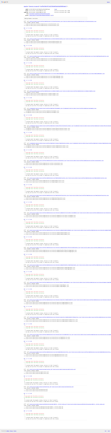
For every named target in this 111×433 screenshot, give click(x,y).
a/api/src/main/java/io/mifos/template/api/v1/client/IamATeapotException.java (49, 56)
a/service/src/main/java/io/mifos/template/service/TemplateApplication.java (48, 178)
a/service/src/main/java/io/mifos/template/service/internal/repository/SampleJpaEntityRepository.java (55, 317)
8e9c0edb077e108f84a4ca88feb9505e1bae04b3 (39, 13)
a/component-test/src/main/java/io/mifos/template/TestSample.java (46, 108)
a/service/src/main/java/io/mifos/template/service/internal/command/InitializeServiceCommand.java (54, 212)
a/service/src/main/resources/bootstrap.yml (40, 386)
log (55, 9)
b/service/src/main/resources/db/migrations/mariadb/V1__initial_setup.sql (86, 404)
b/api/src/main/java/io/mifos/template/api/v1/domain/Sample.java (79, 91)
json (109, 431)
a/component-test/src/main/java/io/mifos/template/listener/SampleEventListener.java (50, 143)
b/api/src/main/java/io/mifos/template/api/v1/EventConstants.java (79, 21)
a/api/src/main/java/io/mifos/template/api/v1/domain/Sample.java (45, 91)
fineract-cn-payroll (34, 6)
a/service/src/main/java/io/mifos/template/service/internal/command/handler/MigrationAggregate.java (54, 247)
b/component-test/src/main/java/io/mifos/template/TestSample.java (79, 108)
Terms (15, 431)
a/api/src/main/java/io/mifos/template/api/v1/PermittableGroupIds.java (47, 38)
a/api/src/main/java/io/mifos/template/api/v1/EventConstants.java (46, 21)
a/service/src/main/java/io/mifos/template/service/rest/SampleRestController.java (50, 352)
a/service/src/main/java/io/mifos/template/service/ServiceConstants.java (47, 160)
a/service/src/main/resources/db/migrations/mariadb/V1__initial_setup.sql (48, 404)
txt (105, 431)
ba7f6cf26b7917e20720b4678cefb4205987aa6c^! (53, 6)
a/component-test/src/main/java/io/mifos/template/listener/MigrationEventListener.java (51, 125)
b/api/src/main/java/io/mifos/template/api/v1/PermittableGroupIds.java (83, 38)
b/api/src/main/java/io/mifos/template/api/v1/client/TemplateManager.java (86, 73)
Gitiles (8, 431)
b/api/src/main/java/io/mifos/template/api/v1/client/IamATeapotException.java (89, 56)
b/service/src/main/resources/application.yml (64, 369)
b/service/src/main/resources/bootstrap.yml (62, 386)
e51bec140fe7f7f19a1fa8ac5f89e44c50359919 (39, 15)
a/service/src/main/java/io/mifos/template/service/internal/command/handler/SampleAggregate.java (54, 264)
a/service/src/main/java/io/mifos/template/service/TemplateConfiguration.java (49, 195)
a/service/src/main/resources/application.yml (40, 369)
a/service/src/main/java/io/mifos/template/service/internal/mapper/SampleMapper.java (50, 282)
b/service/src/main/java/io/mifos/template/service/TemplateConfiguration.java (89, 195)
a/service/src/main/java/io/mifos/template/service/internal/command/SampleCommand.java (51, 230)
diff (52, 15)
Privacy (11, 431)
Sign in (108, 2)
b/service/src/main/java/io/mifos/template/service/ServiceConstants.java (85, 160)
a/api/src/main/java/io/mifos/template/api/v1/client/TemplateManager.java (48, 73)
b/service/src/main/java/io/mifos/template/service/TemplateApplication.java (87, 178)
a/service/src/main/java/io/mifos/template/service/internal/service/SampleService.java (51, 334)
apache (26, 6)
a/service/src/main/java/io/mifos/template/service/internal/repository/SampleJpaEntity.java (52, 299)
